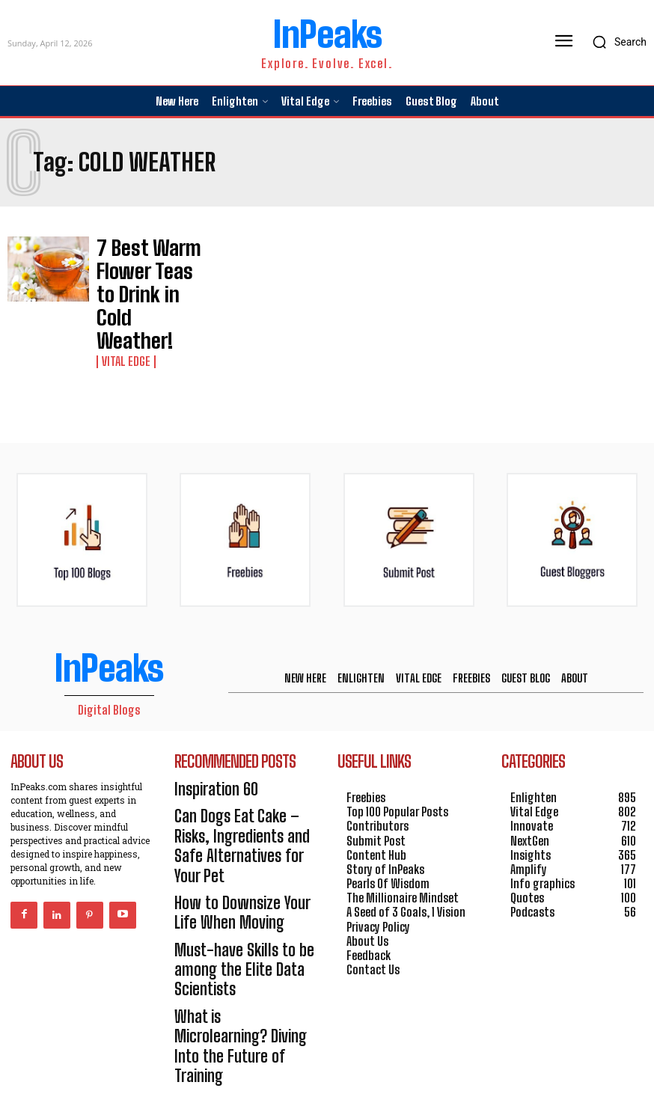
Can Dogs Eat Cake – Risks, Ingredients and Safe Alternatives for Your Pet (237, 754)
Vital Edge (122, 291)
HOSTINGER (378, 1061)
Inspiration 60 (208, 719)
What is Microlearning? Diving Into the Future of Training (233, 892)
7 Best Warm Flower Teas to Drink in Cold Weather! (146, 262)
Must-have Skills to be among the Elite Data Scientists (228, 841)
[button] (615, 42)
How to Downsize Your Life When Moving (236, 798)
